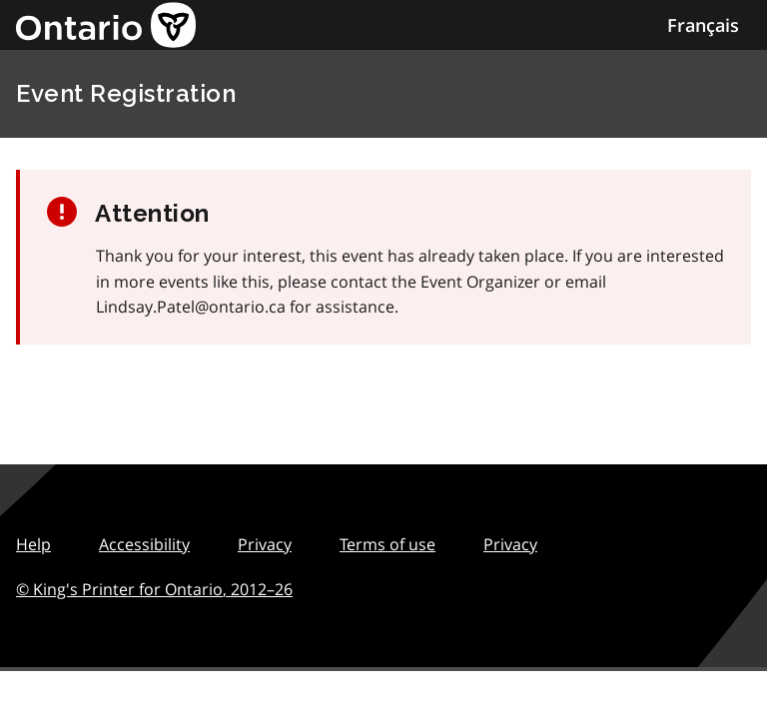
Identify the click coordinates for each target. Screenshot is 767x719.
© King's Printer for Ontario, (154, 589)
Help (33, 544)
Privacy (265, 544)
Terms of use (387, 544)
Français (703, 25)
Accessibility (144, 544)
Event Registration (126, 93)
